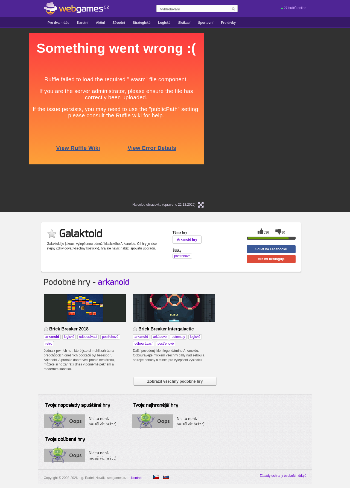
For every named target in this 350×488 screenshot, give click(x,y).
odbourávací (88, 337)
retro (48, 343)
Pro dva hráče (58, 23)
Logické (164, 23)
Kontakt (136, 478)
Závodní (118, 23)
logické (69, 337)
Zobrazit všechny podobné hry (175, 381)
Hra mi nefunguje (271, 259)
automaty (178, 337)
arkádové (160, 337)
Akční (100, 23)
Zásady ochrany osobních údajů (283, 476)
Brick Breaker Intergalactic (166, 329)
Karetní (82, 23)
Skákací (184, 23)
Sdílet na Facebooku (271, 249)
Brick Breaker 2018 (69, 329)
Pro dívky (228, 23)
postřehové (110, 337)
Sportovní (205, 23)
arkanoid (114, 282)
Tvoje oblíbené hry (65, 439)
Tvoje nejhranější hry (155, 405)
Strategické (141, 23)
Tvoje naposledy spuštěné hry (77, 405)
